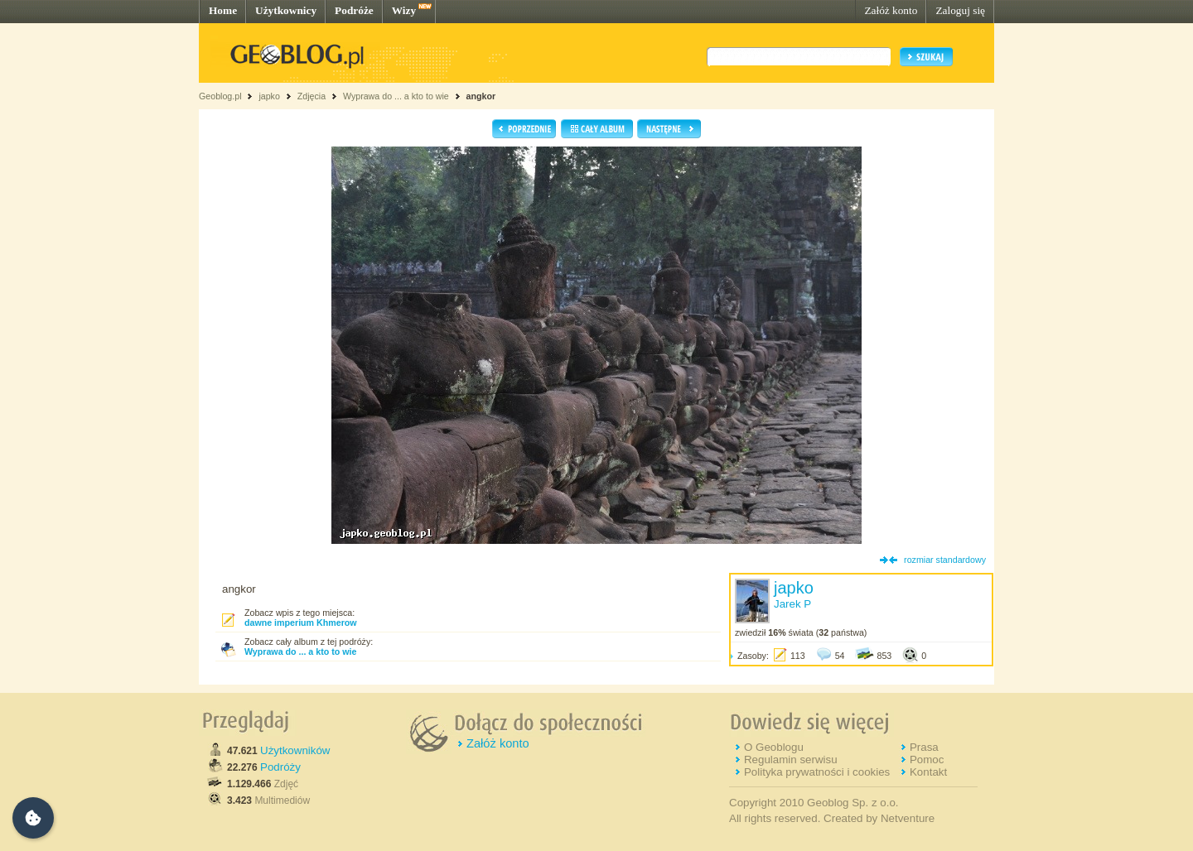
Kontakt (928, 772)
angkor (481, 96)
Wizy (404, 10)
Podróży (280, 767)
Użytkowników (295, 750)
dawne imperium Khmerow (300, 622)
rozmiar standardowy (945, 560)
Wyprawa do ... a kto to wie (396, 96)
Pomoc (927, 759)
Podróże (354, 10)
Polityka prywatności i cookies (817, 772)
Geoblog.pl (220, 96)
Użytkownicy (285, 10)
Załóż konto (890, 10)
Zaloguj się (960, 10)
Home (223, 10)
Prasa (924, 747)
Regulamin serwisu (791, 759)
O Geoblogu (774, 747)
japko (268, 96)
